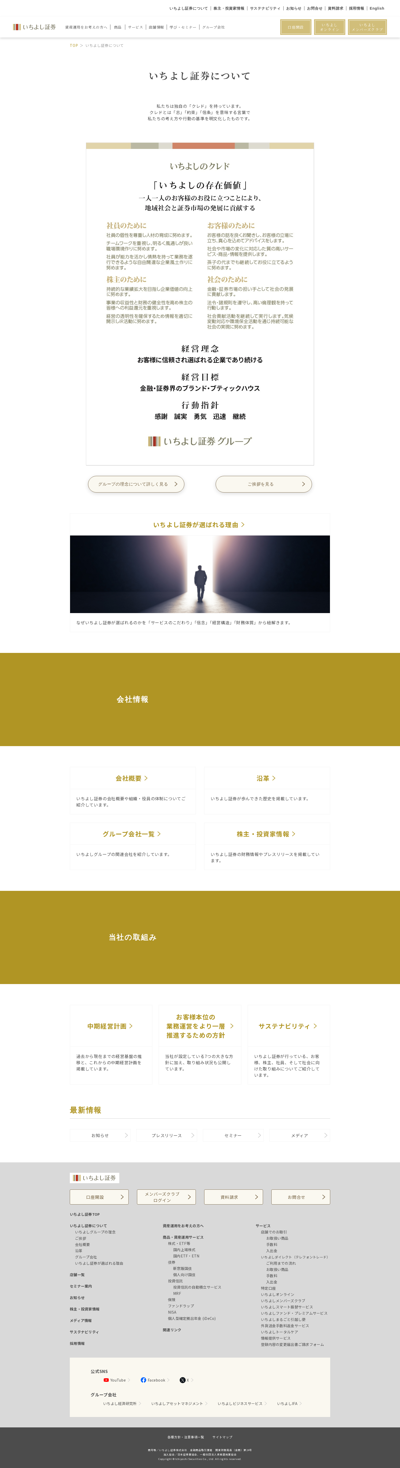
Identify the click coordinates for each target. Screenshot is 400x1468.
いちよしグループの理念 (95, 1231)
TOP (74, 45)
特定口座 (268, 1288)
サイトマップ (223, 1437)
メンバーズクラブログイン (162, 1197)
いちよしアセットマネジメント (177, 1403)
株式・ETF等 (179, 1243)
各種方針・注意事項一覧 (185, 1437)
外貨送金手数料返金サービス (285, 1325)
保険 (172, 1299)
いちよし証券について (189, 8)
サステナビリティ (265, 8)
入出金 (271, 1250)
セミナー (233, 1135)
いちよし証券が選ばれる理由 (99, 1263)
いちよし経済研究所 (120, 1403)
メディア (299, 1135)
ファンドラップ (181, 1305)
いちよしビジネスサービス (240, 1403)
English (377, 8)
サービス (263, 1225)
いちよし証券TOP (85, 1214)
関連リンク (172, 1329)
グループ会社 (86, 1256)
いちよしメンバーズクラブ (367, 27)
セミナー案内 (81, 1286)
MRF (177, 1293)
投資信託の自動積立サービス (197, 1287)
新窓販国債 (182, 1268)
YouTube (114, 1380)
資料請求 (335, 8)
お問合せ (314, 8)
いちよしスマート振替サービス (287, 1306)
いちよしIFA (287, 1403)
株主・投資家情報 (229, 8)
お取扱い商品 (277, 1238)
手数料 (271, 1244)
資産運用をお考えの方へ (183, 1225)
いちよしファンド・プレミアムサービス (294, 1313)
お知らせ (294, 8)
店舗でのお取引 (274, 1231)
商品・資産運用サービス (183, 1237)
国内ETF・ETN (186, 1255)
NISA (172, 1312)
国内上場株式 (184, 1249)
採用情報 (356, 8)
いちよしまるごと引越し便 (283, 1319)
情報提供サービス (276, 1338)
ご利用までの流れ (281, 1263)
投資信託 (175, 1280)
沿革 (79, 1250)
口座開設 (296, 27)
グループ (213, 27)
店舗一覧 (77, 1274)
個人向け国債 (184, 1274)
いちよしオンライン (330, 27)
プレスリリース (167, 1135)
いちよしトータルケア (279, 1331)
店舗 (156, 27)
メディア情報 (81, 1320)
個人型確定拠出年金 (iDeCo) (192, 1318)
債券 (172, 1262)
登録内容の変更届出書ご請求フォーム (292, 1344)
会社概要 (82, 1244)
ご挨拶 (80, 1238)
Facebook (152, 1380)
